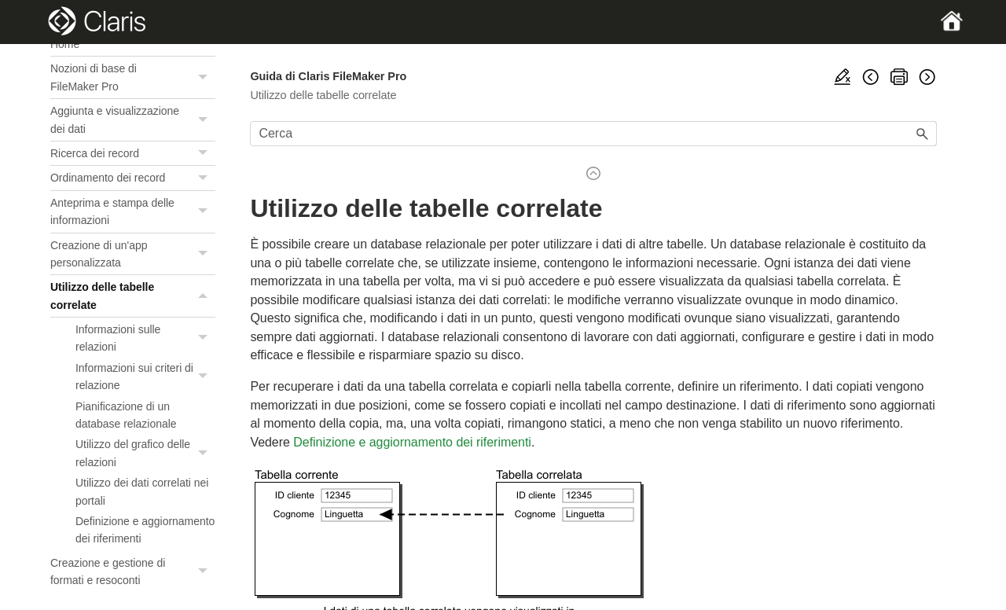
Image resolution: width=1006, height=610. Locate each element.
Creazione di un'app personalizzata (132, 254)
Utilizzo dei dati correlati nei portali (141, 491)
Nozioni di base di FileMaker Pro (132, 77)
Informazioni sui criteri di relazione (145, 377)
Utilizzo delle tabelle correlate (132, 296)
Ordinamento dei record (132, 177)
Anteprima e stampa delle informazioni (132, 212)
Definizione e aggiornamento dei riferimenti (145, 530)
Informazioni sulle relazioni (145, 338)
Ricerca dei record (132, 153)
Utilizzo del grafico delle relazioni (145, 453)
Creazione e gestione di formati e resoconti (132, 572)
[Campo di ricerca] (593, 133)
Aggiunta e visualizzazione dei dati (132, 120)
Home (64, 44)
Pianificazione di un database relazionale (125, 415)
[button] (204, 77)
